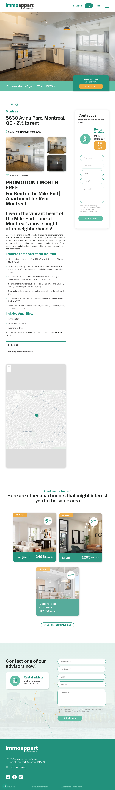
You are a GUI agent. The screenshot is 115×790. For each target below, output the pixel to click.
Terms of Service (86, 211)
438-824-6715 (100, 145)
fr (98, 6)
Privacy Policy (91, 209)
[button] (36, 415)
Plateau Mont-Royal (19, 86)
